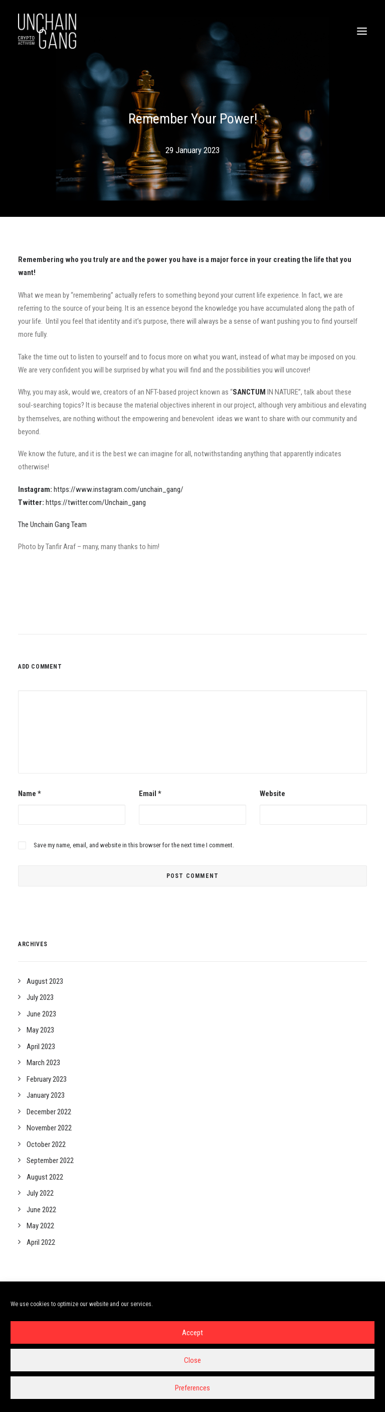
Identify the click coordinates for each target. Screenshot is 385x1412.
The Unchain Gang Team (52, 524)
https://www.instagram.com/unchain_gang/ (118, 489)
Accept (192, 1332)
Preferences (192, 1387)
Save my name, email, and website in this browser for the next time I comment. (134, 845)
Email (150, 793)
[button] (362, 31)
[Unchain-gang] (47, 31)
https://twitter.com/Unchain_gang (96, 502)
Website (272, 793)
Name (29, 793)
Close (192, 1360)
